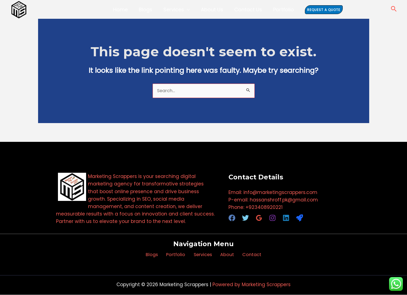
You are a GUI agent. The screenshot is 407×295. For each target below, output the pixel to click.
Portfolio (276, 9)
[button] (188, 9)
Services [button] (178, 9)
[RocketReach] (299, 218)
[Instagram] (272, 218)
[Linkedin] (286, 218)
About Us (210, 9)
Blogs (149, 9)
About (224, 255)
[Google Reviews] (259, 218)
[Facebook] (231, 218)
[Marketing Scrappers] (19, 9)
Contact (246, 255)
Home (127, 9)
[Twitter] (245, 218)
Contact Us (244, 9)
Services (203, 255)
